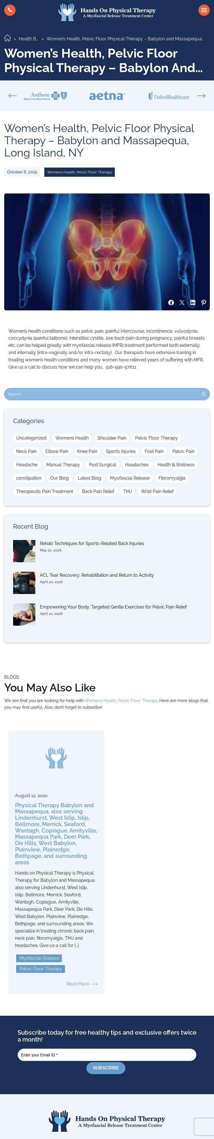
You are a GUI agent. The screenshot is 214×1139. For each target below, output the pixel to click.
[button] (10, 10)
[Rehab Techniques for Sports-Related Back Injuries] (24, 551)
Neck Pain (26, 451)
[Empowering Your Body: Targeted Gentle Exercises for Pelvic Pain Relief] (24, 614)
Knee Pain (87, 451)
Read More (77, 983)
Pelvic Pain (183, 451)
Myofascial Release (130, 478)
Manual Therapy (63, 464)
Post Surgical (102, 464)
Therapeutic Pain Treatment (44, 491)
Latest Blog (89, 478)
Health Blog (31, 38)
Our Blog (59, 478)
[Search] (204, 394)
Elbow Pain (56, 451)
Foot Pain (154, 451)
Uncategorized (31, 438)
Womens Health (61, 172)
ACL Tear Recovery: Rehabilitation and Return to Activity (97, 575)
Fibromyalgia (172, 478)
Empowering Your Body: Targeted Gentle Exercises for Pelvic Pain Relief (113, 607)
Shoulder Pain (112, 438)
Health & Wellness (175, 464)
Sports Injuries (121, 451)
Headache (26, 464)
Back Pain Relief (98, 491)
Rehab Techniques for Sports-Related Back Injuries (92, 543)
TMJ (127, 491)
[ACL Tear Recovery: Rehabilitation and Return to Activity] (24, 583)
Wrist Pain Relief (157, 491)
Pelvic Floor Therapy (94, 172)
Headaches (137, 464)
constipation (28, 478)
